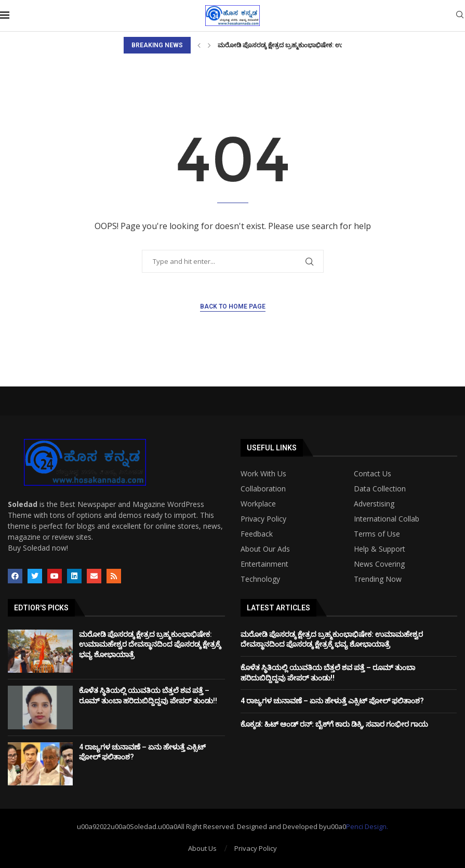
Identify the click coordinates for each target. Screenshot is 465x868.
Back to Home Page (232, 306)
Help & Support (379, 549)
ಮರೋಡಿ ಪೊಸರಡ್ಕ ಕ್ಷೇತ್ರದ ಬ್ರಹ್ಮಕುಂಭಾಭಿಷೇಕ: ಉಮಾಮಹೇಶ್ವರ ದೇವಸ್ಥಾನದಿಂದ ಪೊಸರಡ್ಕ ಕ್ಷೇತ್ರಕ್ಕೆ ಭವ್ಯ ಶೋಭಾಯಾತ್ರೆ (150, 644)
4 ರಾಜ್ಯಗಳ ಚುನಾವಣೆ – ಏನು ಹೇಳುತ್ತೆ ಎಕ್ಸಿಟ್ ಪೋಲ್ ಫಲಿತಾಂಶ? (332, 701)
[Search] (460, 16)
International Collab (386, 519)
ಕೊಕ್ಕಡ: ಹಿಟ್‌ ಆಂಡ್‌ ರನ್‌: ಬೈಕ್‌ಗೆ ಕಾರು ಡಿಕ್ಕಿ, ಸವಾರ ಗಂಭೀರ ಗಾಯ (334, 724)
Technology (260, 579)
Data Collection (380, 488)
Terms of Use (377, 534)
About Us (202, 848)
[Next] (209, 45)
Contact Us (372, 473)
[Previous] (199, 45)
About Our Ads (265, 549)
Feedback (257, 534)
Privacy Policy (263, 519)
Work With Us (263, 473)
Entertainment (264, 564)
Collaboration (263, 488)
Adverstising (374, 504)
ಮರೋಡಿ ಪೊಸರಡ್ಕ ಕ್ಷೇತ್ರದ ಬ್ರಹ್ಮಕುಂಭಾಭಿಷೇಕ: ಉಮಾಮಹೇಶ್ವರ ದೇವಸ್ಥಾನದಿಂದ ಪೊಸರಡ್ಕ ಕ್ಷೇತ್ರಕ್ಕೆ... (341, 45)
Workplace (258, 504)
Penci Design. (367, 826)
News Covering (379, 564)
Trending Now (378, 579)
